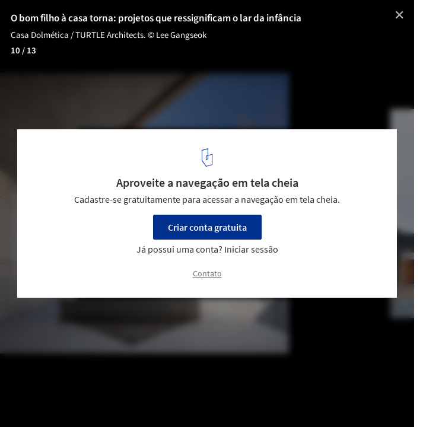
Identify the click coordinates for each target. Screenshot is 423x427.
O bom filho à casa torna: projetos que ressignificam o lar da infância (156, 18)
